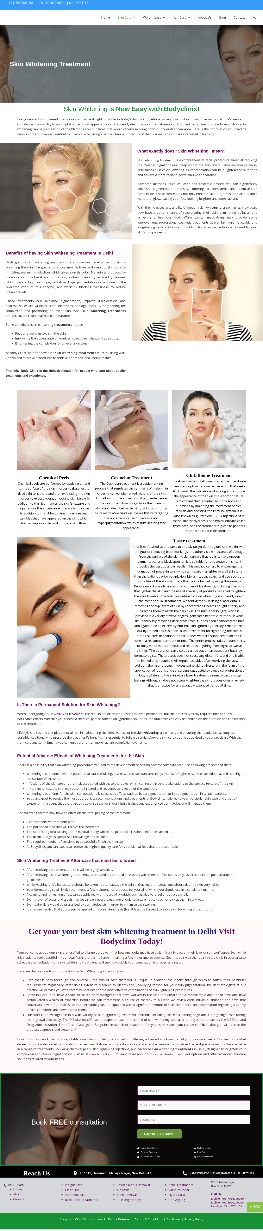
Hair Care (181, 17)
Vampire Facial (179, 1191)
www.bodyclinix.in (101, 1054)
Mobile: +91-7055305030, (229, 1200)
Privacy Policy (194, 1220)
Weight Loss (154, 17)
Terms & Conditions (148, 1220)
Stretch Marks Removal (134, 1186)
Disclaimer (173, 1220)
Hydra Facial (177, 1196)
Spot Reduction (76, 1196)
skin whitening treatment (46, 262)
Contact (239, 17)
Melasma (123, 1191)
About (17, 1195)
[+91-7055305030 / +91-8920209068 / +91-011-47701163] (185, 1175)
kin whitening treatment (157, 160)
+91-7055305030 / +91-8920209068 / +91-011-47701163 (222, 1174)
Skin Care (126, 17)
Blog (222, 17)
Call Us (216, 1196)
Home (105, 17)
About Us (204, 17)
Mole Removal (127, 1196)
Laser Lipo (72, 1191)
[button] (133, 17)
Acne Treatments (181, 1186)
